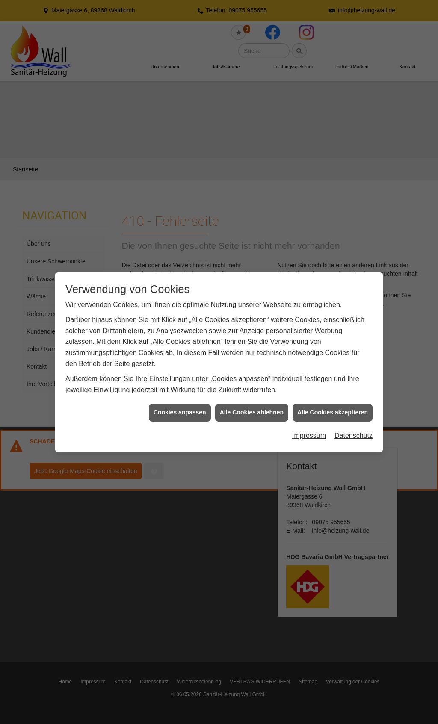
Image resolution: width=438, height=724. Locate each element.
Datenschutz (353, 424)
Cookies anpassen (180, 400)
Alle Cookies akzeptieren (332, 400)
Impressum (309, 424)
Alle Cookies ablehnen (252, 400)
